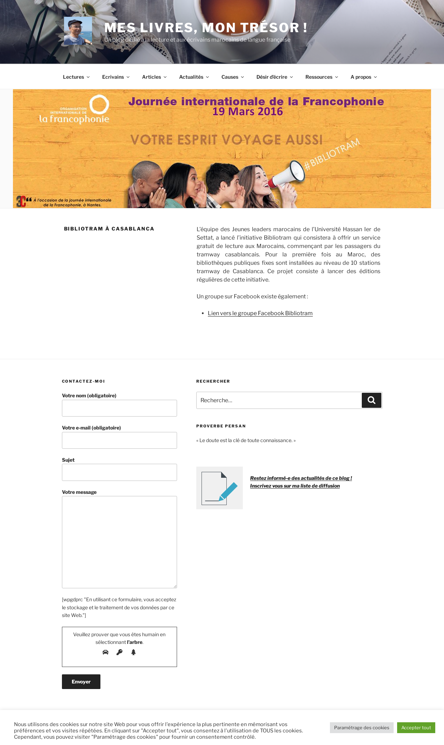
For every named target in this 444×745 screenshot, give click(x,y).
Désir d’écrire (275, 77)
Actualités (194, 77)
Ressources (322, 77)
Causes (233, 77)
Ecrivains (116, 77)
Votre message (119, 539)
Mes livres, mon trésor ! (206, 27)
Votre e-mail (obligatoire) (119, 437)
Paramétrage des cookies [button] (361, 727)
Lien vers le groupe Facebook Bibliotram (260, 313)
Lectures (77, 77)
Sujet (119, 469)
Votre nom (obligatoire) (119, 404)
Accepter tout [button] (416, 727)
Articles (155, 77)
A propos (364, 77)
